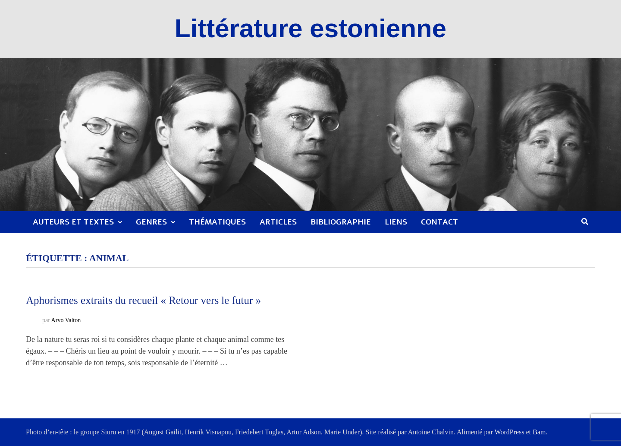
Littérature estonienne (310, 28)
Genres (151, 222)
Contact (439, 222)
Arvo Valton (66, 320)
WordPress (509, 432)
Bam (539, 432)
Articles (278, 222)
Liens (396, 222)
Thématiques (217, 222)
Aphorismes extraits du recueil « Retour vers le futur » (143, 300)
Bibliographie (340, 222)
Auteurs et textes (73, 222)
